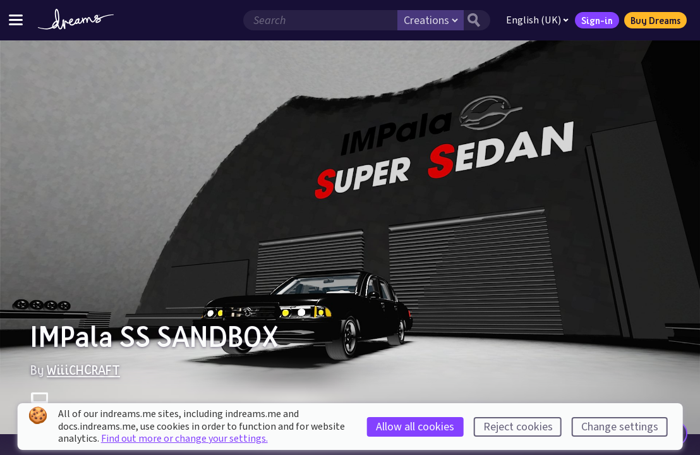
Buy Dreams (655, 20)
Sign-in (597, 20)
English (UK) (537, 20)
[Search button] (477, 20)
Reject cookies (518, 427)
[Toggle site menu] (16, 19)
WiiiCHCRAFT (83, 369)
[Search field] (320, 20)
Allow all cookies (415, 427)
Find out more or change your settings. (184, 439)
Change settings (619, 427)
